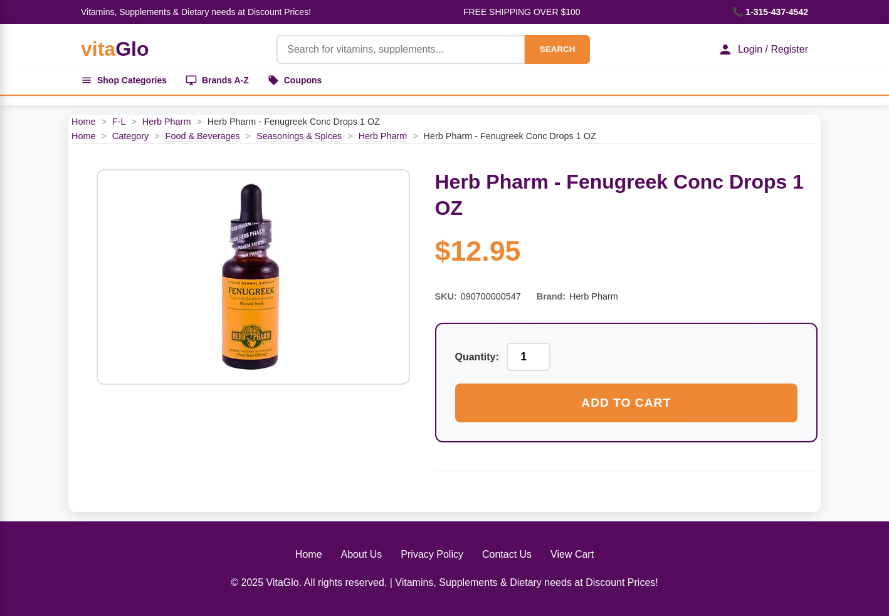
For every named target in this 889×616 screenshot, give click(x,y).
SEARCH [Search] (557, 49)
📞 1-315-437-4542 (770, 12)
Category (130, 136)
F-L (119, 122)
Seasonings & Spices (299, 136)
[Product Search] (400, 49)
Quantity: (477, 357)
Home (83, 122)
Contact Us (507, 554)
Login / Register (763, 49)
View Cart (572, 554)
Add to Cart (626, 402)
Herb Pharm (166, 122)
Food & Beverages (203, 136)
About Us (361, 554)
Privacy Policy (432, 554)
